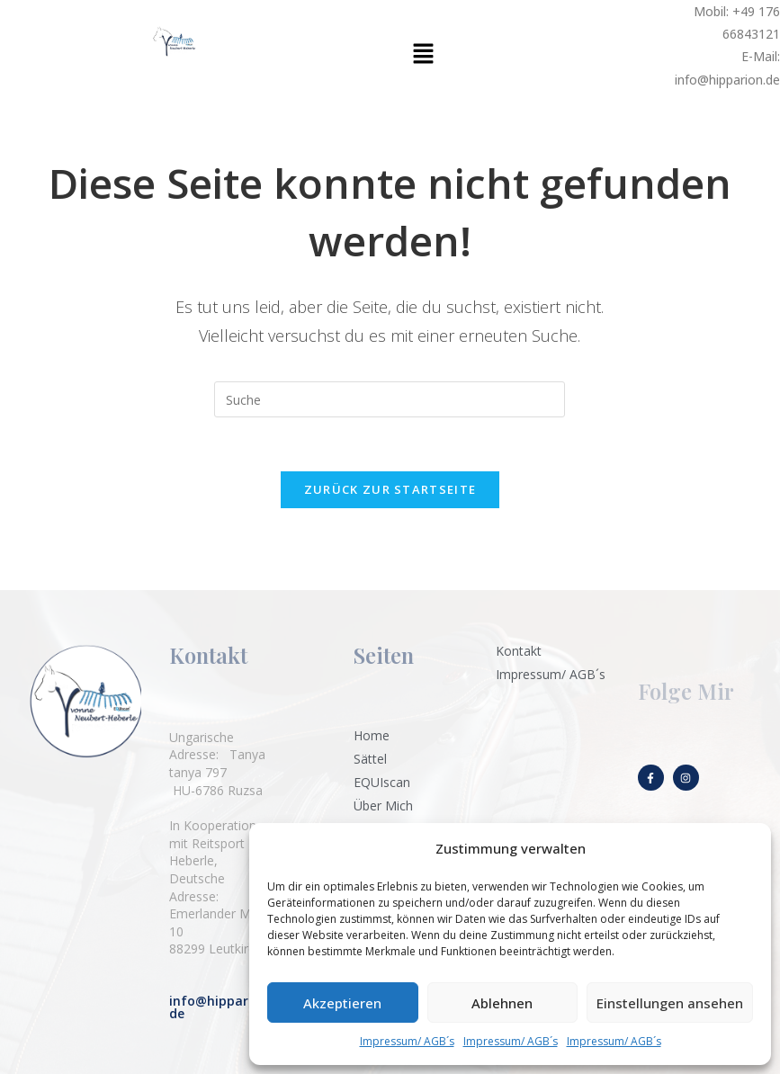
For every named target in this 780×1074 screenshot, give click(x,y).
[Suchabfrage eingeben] (389, 399)
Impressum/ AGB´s (407, 1041)
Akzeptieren (342, 1003)
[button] (423, 54)
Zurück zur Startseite (390, 490)
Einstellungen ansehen (669, 1003)
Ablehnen (502, 1003)
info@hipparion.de (220, 1007)
